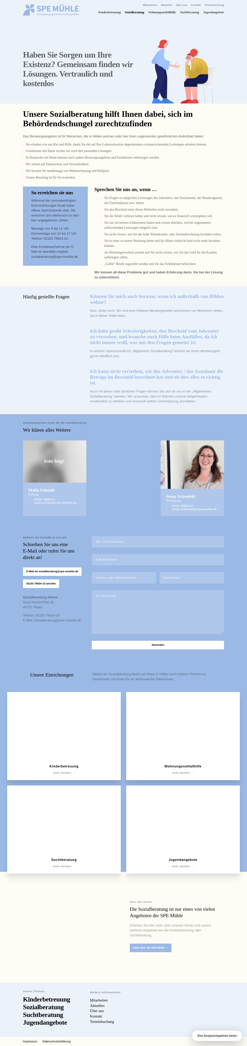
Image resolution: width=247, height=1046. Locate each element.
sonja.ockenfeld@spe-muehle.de (194, 509)
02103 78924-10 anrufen (41, 583)
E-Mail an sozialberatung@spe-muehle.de (52, 571)
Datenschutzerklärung (57, 1041)
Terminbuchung (214, 5)
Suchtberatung (189, 12)
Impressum (30, 1041)
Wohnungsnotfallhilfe (162, 12)
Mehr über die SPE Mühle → (150, 947)
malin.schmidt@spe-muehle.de (55, 502)
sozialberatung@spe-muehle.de (54, 256)
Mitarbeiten (150, 5)
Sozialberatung (134, 12)
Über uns (181, 5)
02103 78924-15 (182, 505)
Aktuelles (166, 5)
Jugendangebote (213, 12)
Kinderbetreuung (109, 12)
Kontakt (196, 5)
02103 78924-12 (44, 499)
